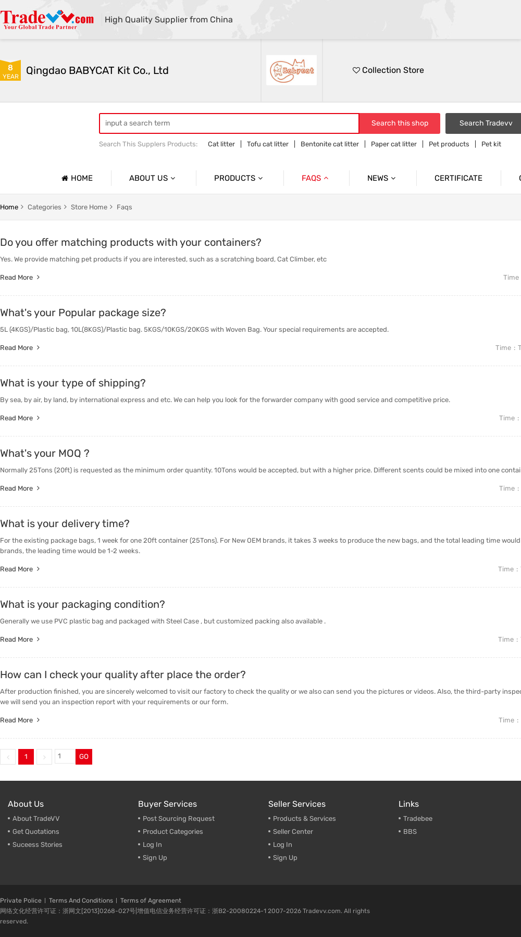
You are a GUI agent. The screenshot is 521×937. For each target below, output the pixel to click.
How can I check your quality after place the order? (123, 674)
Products (239, 178)
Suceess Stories (38, 844)
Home (76, 178)
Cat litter (221, 144)
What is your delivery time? (65, 523)
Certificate (458, 178)
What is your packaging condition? (82, 604)
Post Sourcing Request (179, 818)
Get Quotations (36, 831)
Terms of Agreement (150, 900)
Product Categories (173, 831)
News (382, 178)
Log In (152, 844)
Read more (21, 277)
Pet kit (491, 144)
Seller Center (293, 831)
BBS (410, 831)
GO (84, 756)
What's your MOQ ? (45, 453)
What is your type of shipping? (73, 383)
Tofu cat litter (268, 144)
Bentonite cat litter (330, 144)
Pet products (449, 144)
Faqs (316, 178)
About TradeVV (36, 818)
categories (44, 207)
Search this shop (399, 123)
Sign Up (285, 857)
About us (153, 178)
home (9, 207)
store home (89, 207)
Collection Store (388, 70)
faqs (124, 207)
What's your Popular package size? (83, 312)
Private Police (21, 900)
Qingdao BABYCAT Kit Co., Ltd (97, 70)
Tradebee (417, 818)
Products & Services (304, 818)
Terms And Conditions (81, 900)
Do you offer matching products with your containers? (131, 242)
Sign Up (155, 857)
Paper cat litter (394, 144)
